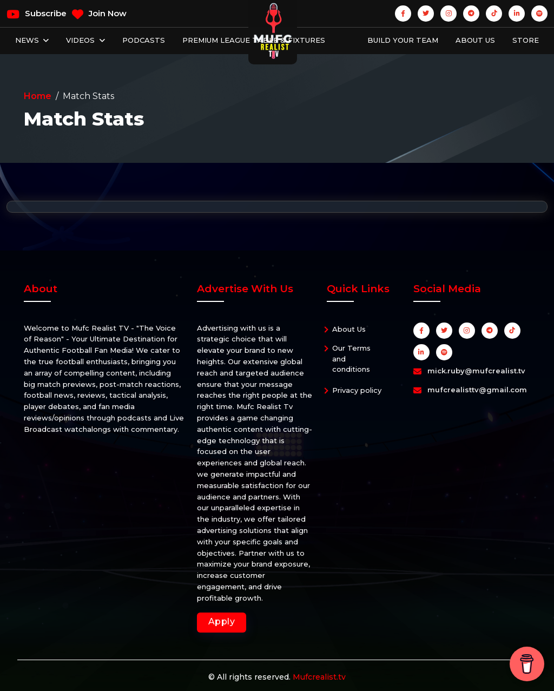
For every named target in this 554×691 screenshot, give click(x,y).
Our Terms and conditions (351, 358)
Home (37, 96)
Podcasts (143, 40)
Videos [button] (81, 40)
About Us (475, 40)
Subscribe (36, 14)
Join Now (99, 14)
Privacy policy (356, 390)
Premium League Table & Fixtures (253, 40)
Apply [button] (221, 621)
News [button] (28, 40)
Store (525, 40)
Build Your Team (402, 40)
